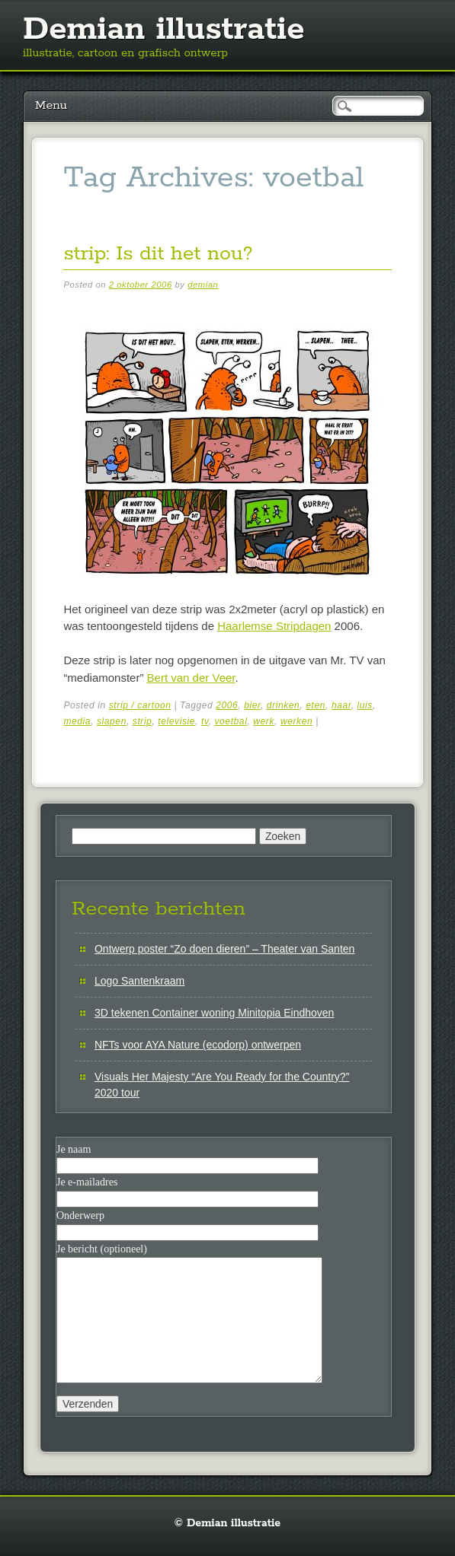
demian (202, 284)
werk (263, 721)
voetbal (231, 721)
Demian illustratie (164, 29)
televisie (176, 721)
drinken (283, 705)
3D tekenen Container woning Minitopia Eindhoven (214, 1013)
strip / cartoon (140, 705)
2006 (227, 705)
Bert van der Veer (191, 677)
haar (341, 705)
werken (296, 721)
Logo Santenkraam (139, 981)
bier (252, 705)
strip (142, 721)
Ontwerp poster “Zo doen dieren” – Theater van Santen (224, 949)
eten (315, 705)
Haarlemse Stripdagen (274, 625)
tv (205, 721)
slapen (112, 721)
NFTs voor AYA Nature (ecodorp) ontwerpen (198, 1045)
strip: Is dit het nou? (157, 253)
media (77, 721)
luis (365, 705)
